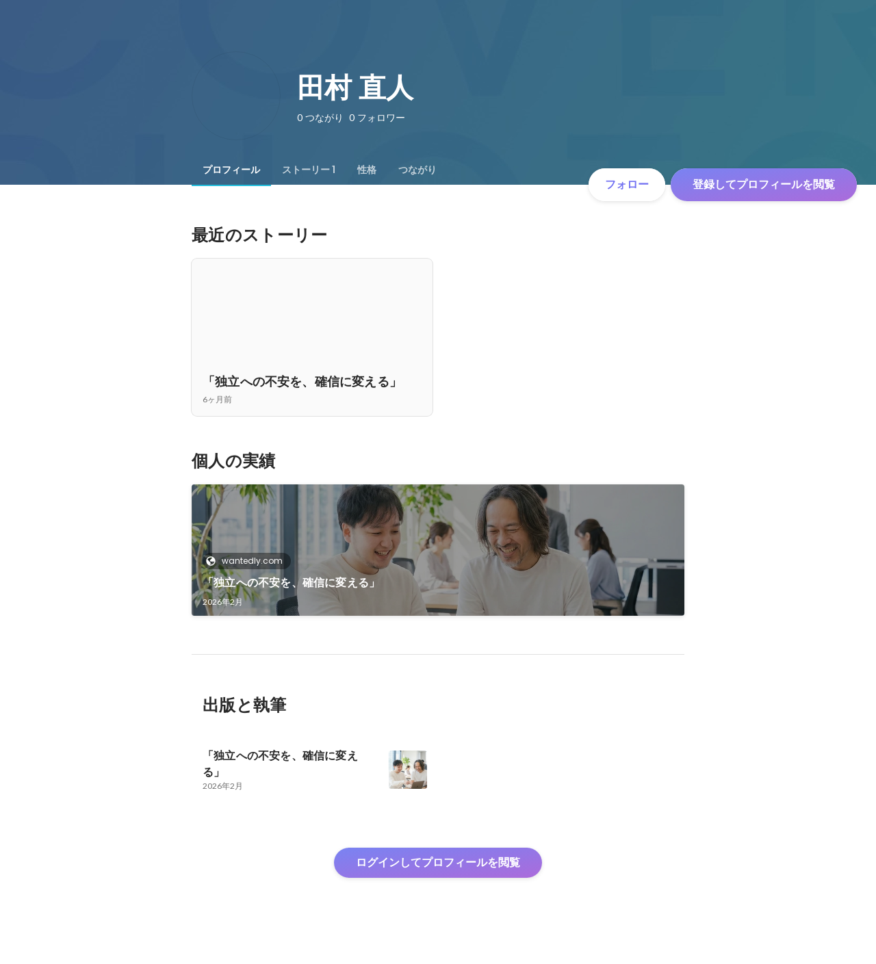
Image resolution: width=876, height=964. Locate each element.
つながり (417, 170)
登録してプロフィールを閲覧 (764, 184)
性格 (366, 170)
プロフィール (231, 170)
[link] (438, 550)
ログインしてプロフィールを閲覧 (438, 862)
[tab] (231, 169)
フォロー (627, 184)
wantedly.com (248, 560)
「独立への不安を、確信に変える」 (291, 582)
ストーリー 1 (308, 170)
